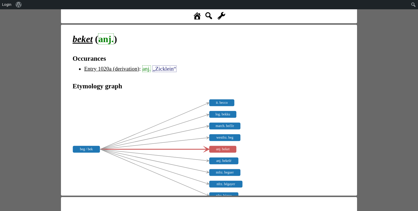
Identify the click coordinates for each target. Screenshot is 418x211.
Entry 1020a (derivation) (111, 69)
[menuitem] (19, 4)
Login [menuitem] (6, 4)
